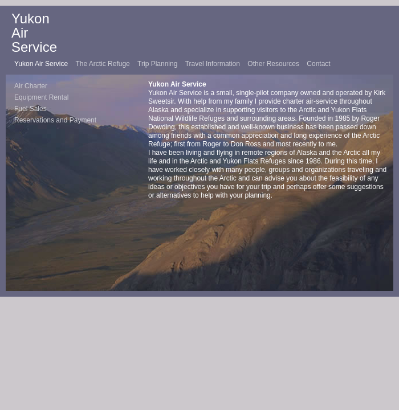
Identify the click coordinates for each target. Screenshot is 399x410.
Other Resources (274, 64)
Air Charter (30, 86)
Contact (318, 64)
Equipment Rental (41, 97)
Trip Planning (158, 64)
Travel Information (213, 64)
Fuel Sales (30, 109)
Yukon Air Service (42, 64)
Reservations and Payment (55, 120)
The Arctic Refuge (103, 64)
